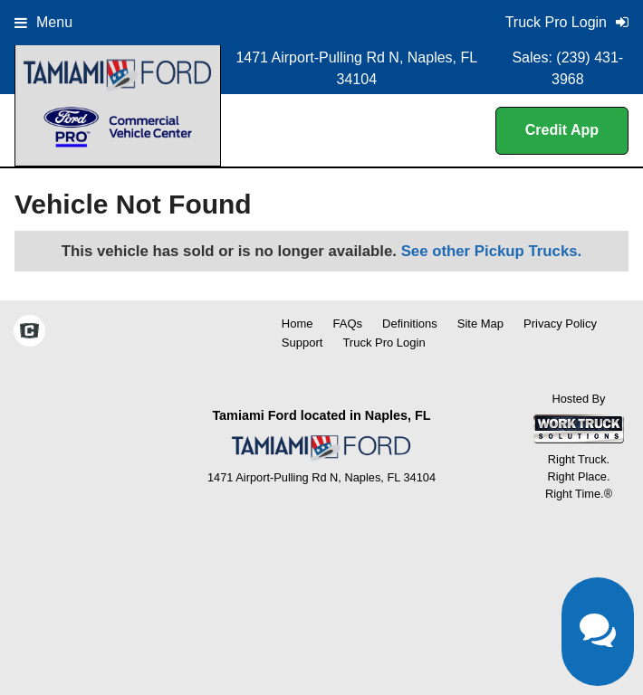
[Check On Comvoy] (29, 333)
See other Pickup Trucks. (491, 251)
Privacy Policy (560, 323)
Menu (43, 22)
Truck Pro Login (383, 342)
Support (302, 342)
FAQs (348, 323)
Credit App (562, 130)
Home (297, 323)
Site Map (480, 323)
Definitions (409, 323)
